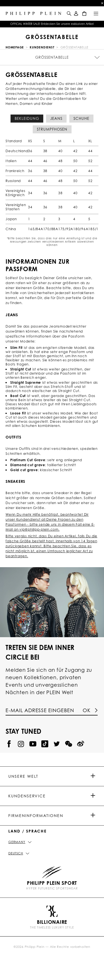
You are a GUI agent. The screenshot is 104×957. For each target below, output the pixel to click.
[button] (68, 16)
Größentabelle (52, 57)
